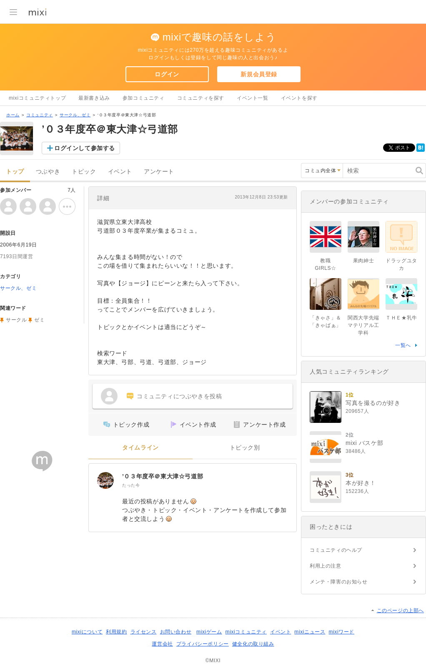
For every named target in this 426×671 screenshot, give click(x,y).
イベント (120, 171)
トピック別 (245, 448)
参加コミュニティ (144, 98)
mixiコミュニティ (246, 632)
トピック (84, 171)
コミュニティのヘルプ (336, 550)
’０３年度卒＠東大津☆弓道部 (162, 476)
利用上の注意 (325, 566)
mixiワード (341, 632)
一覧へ (403, 345)
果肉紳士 (363, 261)
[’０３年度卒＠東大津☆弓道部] (105, 480)
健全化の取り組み (253, 644)
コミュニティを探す (200, 98)
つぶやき (48, 171)
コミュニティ (39, 115)
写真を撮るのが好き (373, 403)
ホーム (13, 115)
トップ (15, 171)
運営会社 (162, 644)
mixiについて (87, 632)
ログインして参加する (84, 148)
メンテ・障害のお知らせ (339, 582)
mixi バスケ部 (364, 443)
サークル (16, 320)
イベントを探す (299, 98)
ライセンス (143, 632)
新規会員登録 (259, 74)
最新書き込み (94, 98)
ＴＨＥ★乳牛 (401, 318)
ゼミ (39, 320)
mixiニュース (309, 632)
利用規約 (116, 632)
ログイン (167, 74)
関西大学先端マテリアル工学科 (363, 325)
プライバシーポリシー (202, 644)
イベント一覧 (252, 98)
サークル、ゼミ (75, 115)
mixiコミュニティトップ (37, 98)
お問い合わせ (176, 632)
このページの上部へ (400, 610)
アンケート (159, 171)
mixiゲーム (209, 632)
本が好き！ (361, 483)
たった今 (131, 485)
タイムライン (140, 448)
